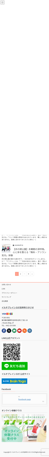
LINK (3, 289)
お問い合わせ (6, 284)
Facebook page (24, 399)
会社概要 (5, 301)
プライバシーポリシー (9, 293)
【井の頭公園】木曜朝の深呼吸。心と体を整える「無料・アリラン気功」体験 (24, 252)
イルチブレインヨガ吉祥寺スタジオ (18, 307)
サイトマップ (6, 297)
